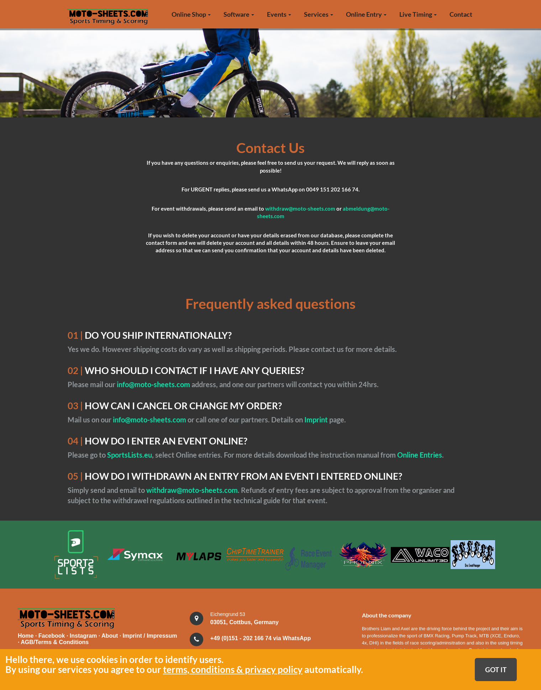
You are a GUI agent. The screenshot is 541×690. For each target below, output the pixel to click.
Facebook (52, 635)
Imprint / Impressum (150, 635)
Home (25, 635)
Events (279, 14)
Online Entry (366, 14)
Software (239, 14)
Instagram (84, 635)
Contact (461, 14)
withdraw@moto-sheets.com (300, 208)
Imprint (316, 419)
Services (318, 14)
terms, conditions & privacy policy (233, 669)
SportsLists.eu (129, 455)
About (110, 635)
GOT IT (495, 669)
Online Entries (419, 455)
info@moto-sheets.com (154, 384)
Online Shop (191, 14)
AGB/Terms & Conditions (55, 641)
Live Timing (418, 14)
